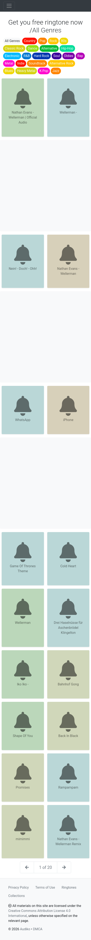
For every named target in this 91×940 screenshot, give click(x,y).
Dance (32, 48)
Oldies (68, 56)
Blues (9, 71)
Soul (56, 56)
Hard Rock (41, 56)
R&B (27, 56)
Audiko (25, 929)
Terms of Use (45, 887)
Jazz (55, 71)
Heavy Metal (26, 71)
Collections (16, 896)
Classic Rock (14, 48)
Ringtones (69, 887)
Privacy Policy (18, 887)
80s (64, 41)
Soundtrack (37, 63)
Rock (53, 41)
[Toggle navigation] (9, 6)
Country (29, 41)
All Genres (12, 41)
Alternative (49, 48)
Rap (80, 56)
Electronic (12, 56)
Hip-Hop (67, 48)
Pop (42, 41)
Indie (20, 63)
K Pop (43, 71)
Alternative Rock (62, 63)
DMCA (37, 929)
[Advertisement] (45, 185)
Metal (9, 63)
